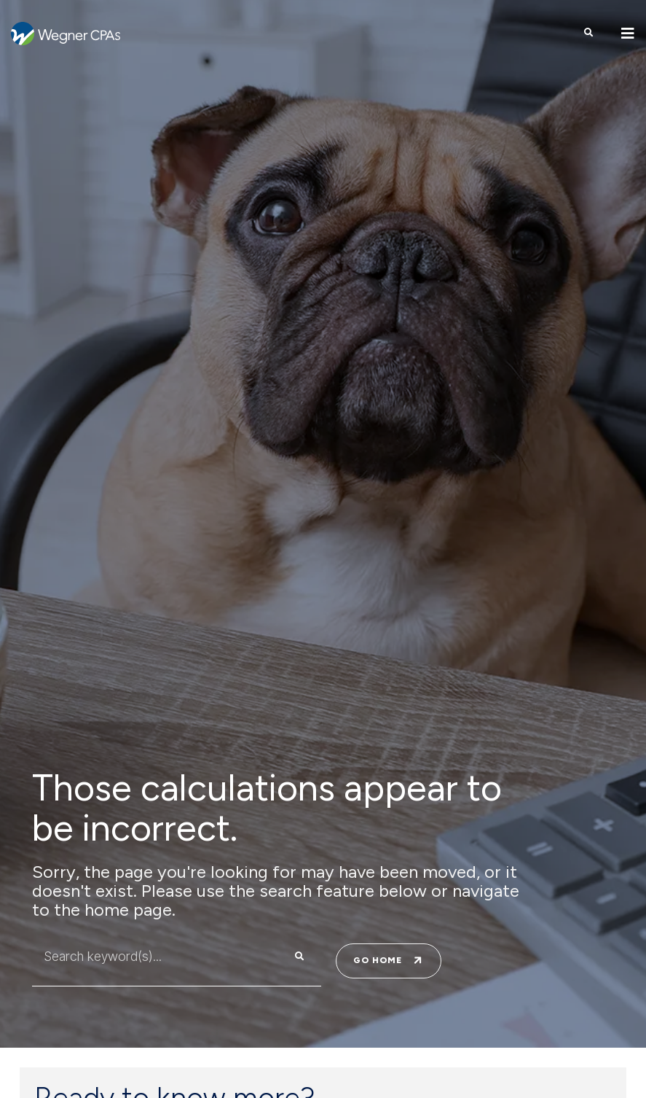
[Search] (299, 956)
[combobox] (147, 956)
